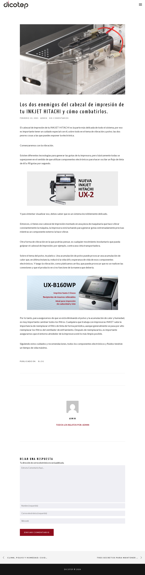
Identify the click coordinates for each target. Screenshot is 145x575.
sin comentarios (59, 118)
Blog (41, 361)
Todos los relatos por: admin (72, 425)
